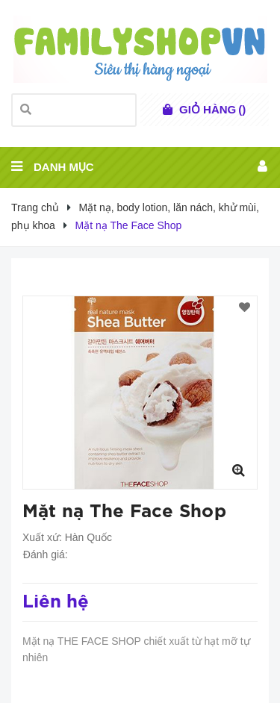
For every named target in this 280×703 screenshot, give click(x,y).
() (212, 109)
